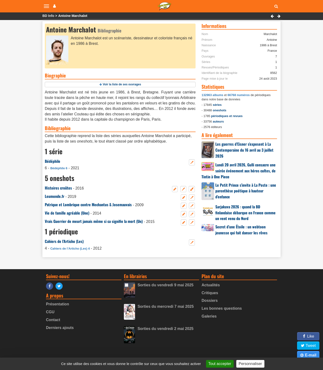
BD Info (48, 16)
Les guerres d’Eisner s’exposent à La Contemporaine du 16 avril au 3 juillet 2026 (244, 150)
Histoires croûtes (58, 188)
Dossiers (210, 300)
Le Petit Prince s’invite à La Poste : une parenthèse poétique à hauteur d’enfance (245, 191)
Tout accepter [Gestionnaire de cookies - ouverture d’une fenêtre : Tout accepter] (219, 364)
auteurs (218, 121)
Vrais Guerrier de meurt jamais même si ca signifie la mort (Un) (94, 221)
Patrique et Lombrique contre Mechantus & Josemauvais (88, 204)
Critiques (210, 293)
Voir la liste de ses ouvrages (122, 84)
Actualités (211, 285)
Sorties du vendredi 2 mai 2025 (165, 329)
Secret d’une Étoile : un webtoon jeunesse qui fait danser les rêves (241, 230)
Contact (53, 320)
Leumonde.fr (54, 196)
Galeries (209, 316)
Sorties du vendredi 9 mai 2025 (165, 285)
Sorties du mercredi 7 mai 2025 (165, 306)
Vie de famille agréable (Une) (67, 213)
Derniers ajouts (60, 328)
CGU (50, 312)
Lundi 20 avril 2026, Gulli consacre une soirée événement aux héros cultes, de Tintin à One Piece (239, 171)
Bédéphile (52, 161)
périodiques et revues (226, 116)
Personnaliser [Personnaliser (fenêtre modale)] (250, 364)
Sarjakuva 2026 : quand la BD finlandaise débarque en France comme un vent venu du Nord (245, 212)
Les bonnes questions (222, 308)
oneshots (219, 110)
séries (217, 105)
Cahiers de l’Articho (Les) (64, 241)
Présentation (57, 304)
